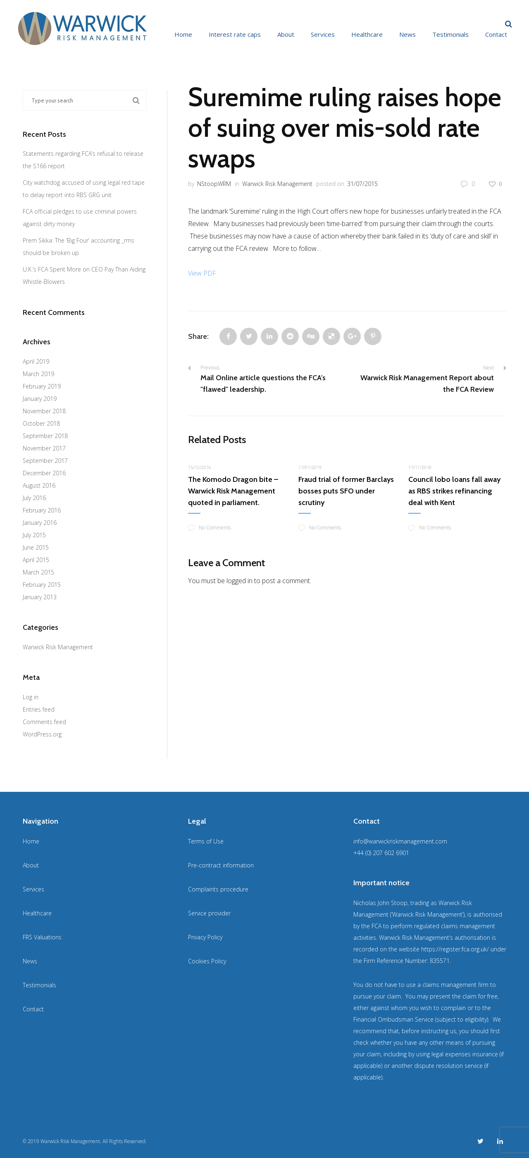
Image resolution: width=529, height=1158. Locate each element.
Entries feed (39, 709)
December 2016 (44, 473)
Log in (30, 697)
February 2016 (42, 510)
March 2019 (38, 374)
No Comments (209, 527)
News (407, 34)
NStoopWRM (214, 184)
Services (323, 34)
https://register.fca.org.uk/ (455, 949)
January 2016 (40, 523)
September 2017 (45, 461)
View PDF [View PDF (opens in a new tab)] (202, 273)
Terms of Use (206, 841)
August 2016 (39, 485)
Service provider (209, 913)
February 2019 (42, 386)
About (285, 34)
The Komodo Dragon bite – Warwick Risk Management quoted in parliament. (233, 491)
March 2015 (38, 572)
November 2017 (44, 448)
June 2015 (36, 547)
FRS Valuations (42, 937)
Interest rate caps (235, 34)
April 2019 (36, 361)
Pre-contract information (221, 865)
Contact (496, 34)
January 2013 (40, 597)
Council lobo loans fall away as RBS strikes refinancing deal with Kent (454, 491)
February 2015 (42, 585)
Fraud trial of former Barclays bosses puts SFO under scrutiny (346, 491)
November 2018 (44, 411)
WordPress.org (42, 734)
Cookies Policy (207, 961)
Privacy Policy (205, 937)
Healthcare (367, 34)
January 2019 (40, 399)
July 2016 (34, 498)
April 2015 (36, 560)
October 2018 (41, 423)
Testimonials (450, 34)
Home (183, 34)
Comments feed (44, 722)
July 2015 (34, 535)
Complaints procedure (218, 889)
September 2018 (45, 436)
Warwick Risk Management (277, 184)
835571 (440, 961)
